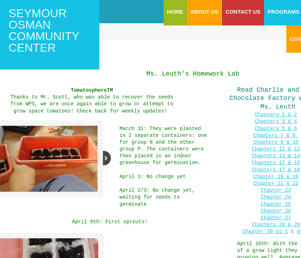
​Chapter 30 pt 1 (265, 224)
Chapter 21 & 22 (275, 179)
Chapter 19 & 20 (275, 172)
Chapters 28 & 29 (276, 218)
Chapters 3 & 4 (276, 120)
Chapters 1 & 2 (276, 114)
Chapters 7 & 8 (275, 133)
